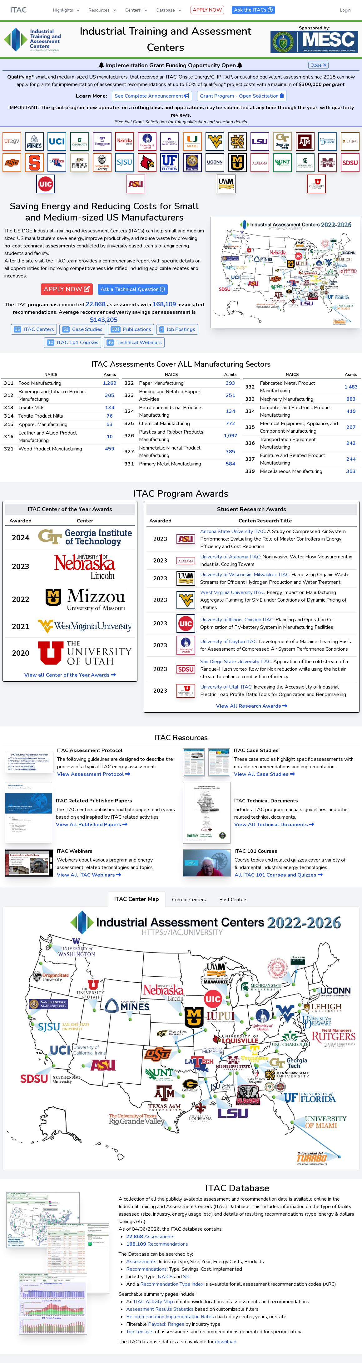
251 (230, 395)
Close (318, 65)
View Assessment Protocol (93, 774)
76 (110, 416)
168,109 (164, 304)
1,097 (230, 435)
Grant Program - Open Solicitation (242, 96)
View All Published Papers (91, 824)
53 (110, 424)
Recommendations (157, 1244)
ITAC (18, 10)
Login (345, 10)
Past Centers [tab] (233, 899)
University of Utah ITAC (225, 687)
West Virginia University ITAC (232, 592)
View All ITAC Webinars (89, 875)
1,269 (110, 383)
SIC (187, 1276)
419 (351, 411)
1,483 (351, 387)
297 (351, 427)
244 (351, 459)
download (225, 1341)
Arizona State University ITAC (232, 531)
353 (351, 471)
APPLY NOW (207, 10)
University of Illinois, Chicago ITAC (236, 619)
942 (351, 443)
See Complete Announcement (152, 96)
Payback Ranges (166, 1324)
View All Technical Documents (274, 824)
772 (230, 423)
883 (351, 399)
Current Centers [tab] (189, 899)
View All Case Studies (264, 774)
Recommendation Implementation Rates (170, 1316)
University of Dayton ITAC (228, 641)
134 (109, 407)
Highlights (67, 10)
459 (109, 448)
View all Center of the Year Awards (70, 675)
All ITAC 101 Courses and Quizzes (279, 875)
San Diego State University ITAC (235, 661)
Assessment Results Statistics (160, 1309)
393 (230, 383)
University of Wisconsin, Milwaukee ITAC (244, 574)
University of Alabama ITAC (230, 556)
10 (110, 436)
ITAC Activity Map (153, 1301)
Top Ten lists (140, 1331)
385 (230, 451)
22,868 (96, 304)
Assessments (150, 1236)
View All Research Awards (251, 706)
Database (169, 10)
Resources (103, 10)
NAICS (165, 1276)
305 (109, 395)
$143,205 (103, 320)
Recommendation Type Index (171, 1284)
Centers (136, 10)
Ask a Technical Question (133, 289)
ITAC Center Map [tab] (136, 899)
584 (230, 463)
